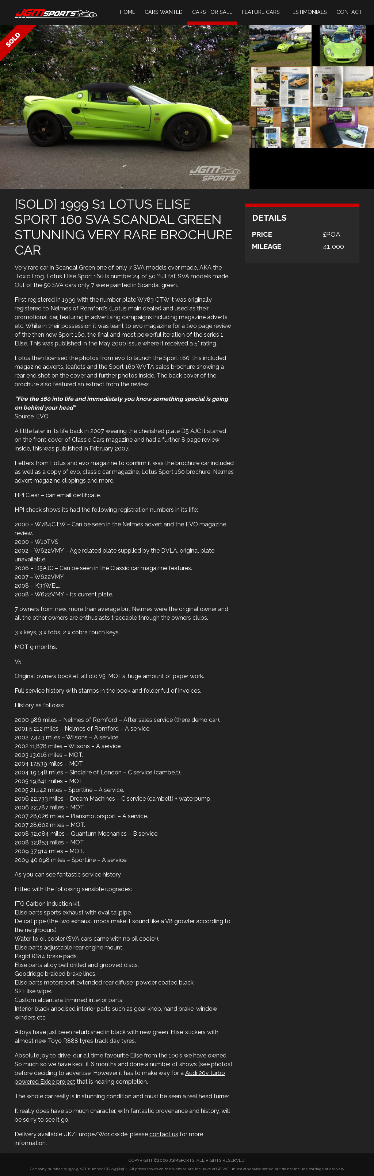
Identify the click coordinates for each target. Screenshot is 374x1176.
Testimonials (308, 12)
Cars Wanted (164, 12)
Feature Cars (261, 12)
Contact (349, 12)
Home (127, 12)
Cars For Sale (212, 12)
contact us (163, 1134)
